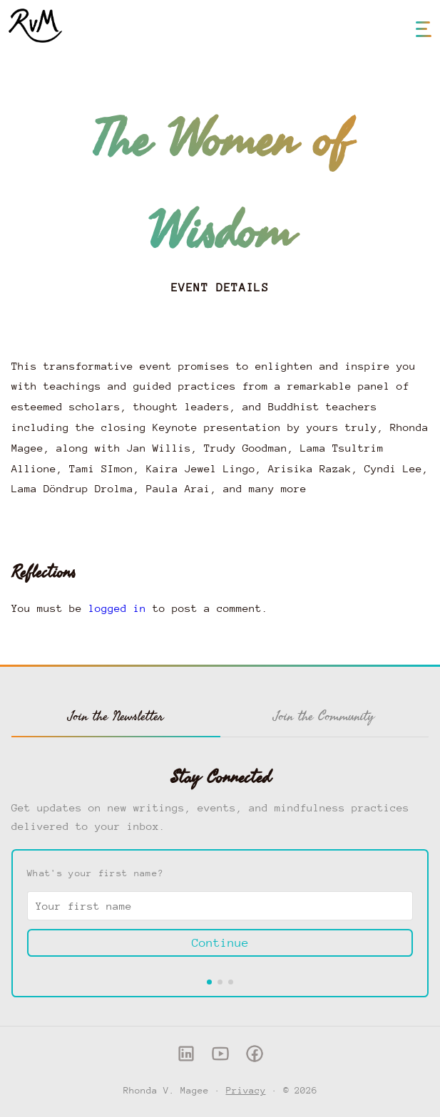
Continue (220, 943)
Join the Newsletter (115, 716)
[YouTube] (220, 1057)
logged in (117, 608)
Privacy (246, 1090)
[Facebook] (255, 1057)
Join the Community (324, 716)
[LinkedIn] (186, 1057)
